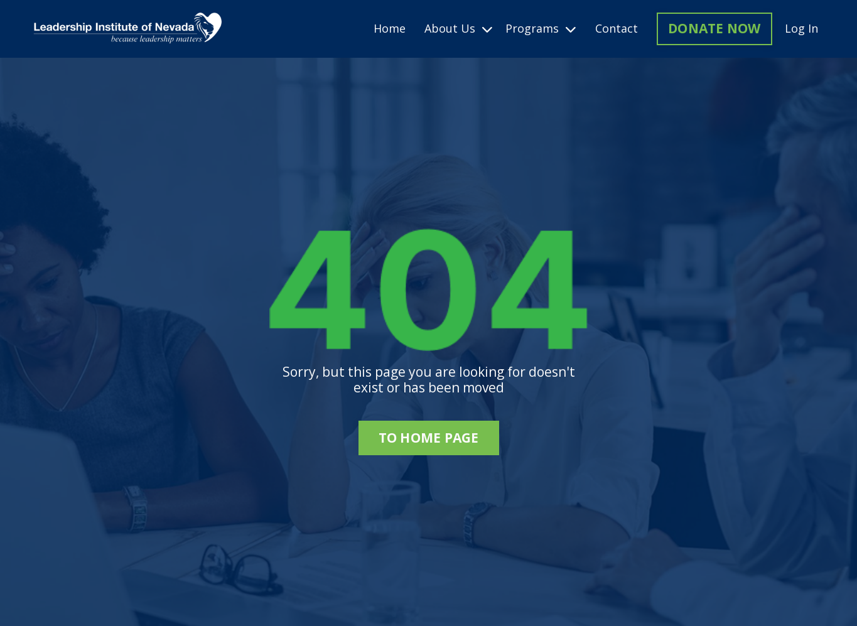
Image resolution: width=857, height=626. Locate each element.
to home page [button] (429, 437)
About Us (458, 29)
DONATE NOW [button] (714, 28)
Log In (801, 28)
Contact (616, 29)
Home (390, 29)
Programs (540, 29)
